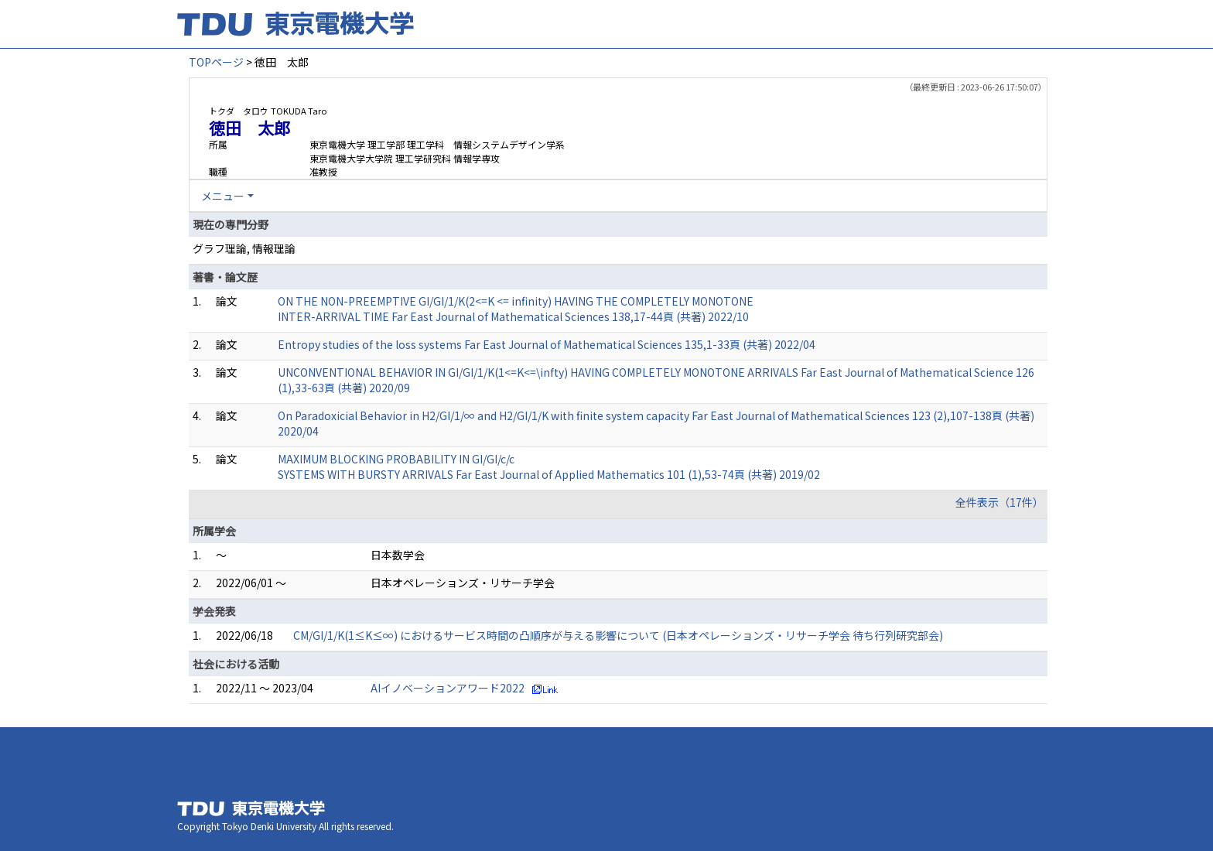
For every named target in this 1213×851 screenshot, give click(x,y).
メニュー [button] (222, 195)
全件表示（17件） (999, 502)
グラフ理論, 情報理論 (244, 248)
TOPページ (216, 62)
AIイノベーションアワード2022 (447, 687)
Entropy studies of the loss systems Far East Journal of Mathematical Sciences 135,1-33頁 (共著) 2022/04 (546, 344)
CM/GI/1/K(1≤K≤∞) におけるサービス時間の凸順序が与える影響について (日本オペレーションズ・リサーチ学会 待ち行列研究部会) (618, 635)
